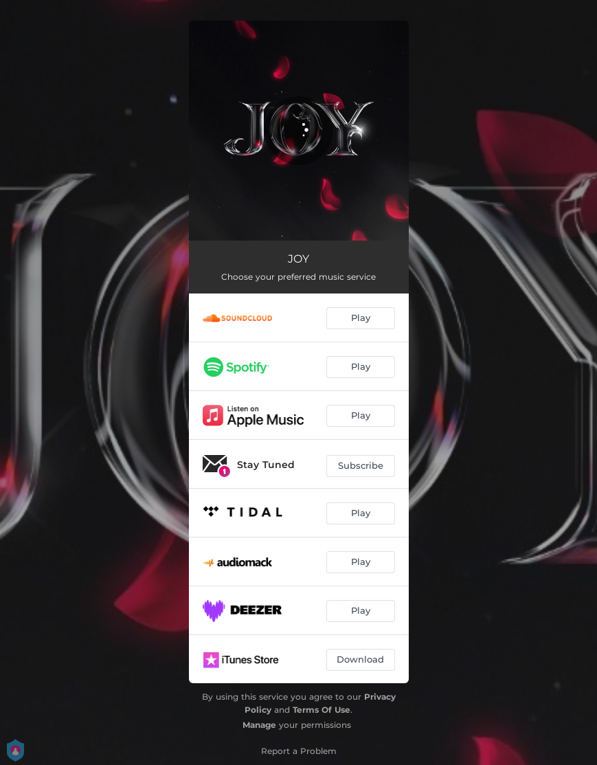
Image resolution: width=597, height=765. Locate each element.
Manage (259, 725)
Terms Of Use (321, 710)
